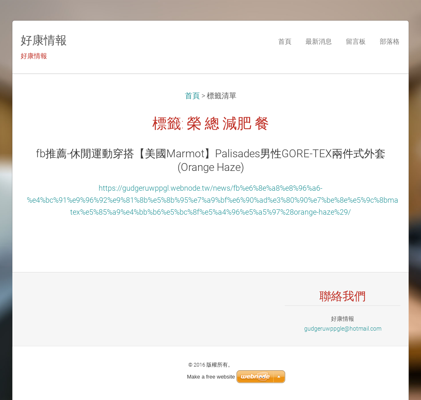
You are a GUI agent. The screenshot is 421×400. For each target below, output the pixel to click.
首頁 (192, 96)
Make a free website (211, 377)
